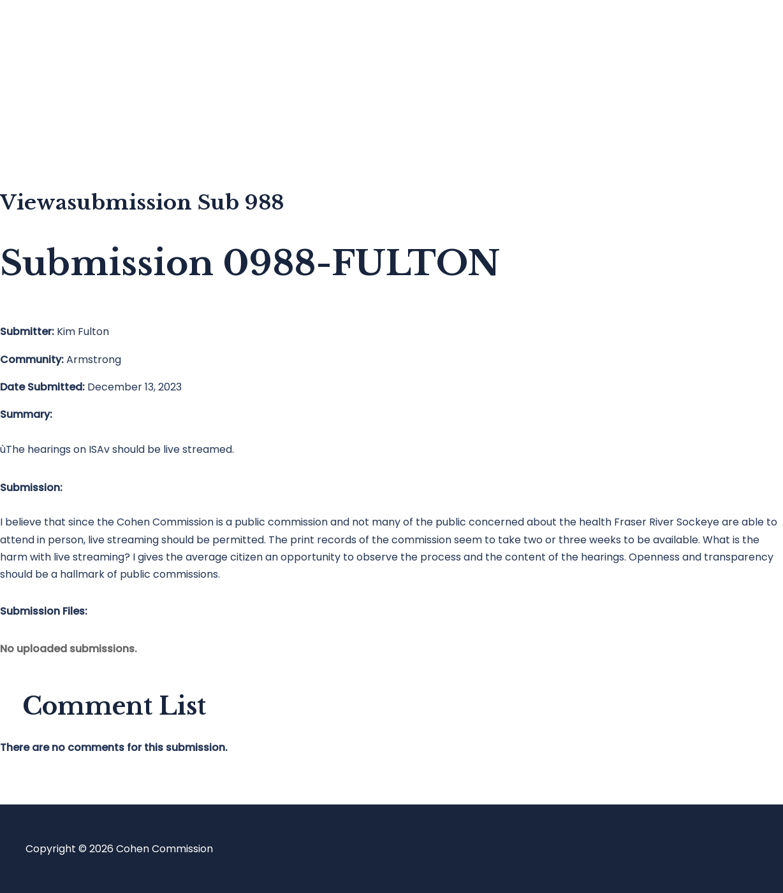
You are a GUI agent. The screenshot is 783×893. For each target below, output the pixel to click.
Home (66, 35)
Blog (62, 86)
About (66, 137)
